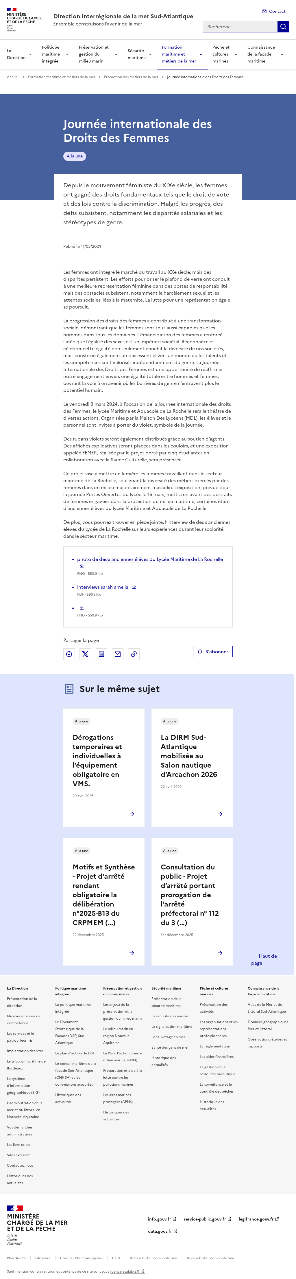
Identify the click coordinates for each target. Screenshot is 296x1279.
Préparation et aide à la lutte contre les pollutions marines (122, 1077)
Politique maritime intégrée (51, 54)
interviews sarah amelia (103, 586)
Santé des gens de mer (170, 1047)
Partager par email (117, 654)
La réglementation (215, 1046)
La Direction (16, 54)
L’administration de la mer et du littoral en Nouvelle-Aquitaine (24, 1110)
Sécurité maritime (137, 54)
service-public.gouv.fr (205, 1219)
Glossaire (43, 1258)
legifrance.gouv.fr (256, 1219)
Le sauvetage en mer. (168, 1037)
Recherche (283, 26)
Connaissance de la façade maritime (261, 54)
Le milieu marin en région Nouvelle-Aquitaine (118, 1035)
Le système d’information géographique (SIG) (23, 1085)
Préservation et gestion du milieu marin (94, 54)
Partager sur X (85, 654)
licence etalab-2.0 (124, 1271)
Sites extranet (18, 1155)
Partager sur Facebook (69, 654)
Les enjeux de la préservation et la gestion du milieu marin (122, 1011)
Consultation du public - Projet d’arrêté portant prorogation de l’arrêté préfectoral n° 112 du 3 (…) (190, 895)
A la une (75, 156)
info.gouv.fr (159, 1219)
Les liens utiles (18, 1144)
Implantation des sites (25, 1051)
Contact (277, 11)
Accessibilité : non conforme (153, 1258)
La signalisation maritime (171, 1026)
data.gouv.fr (160, 1231)
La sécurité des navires (169, 1016)
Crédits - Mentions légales (81, 1258)
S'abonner (213, 651)
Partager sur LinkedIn (101, 654)
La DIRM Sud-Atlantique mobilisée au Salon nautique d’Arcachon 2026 (189, 756)
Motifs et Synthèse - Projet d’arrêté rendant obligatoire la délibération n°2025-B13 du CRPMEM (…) (104, 895)
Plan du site (16, 1258)
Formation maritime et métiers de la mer (179, 54)
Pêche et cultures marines (221, 54)
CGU (116, 1258)
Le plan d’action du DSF (75, 1053)
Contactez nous (20, 1165)
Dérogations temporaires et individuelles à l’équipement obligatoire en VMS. (97, 760)
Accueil (13, 77)
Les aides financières (217, 1056)
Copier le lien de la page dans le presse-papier (134, 654)
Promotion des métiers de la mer (131, 77)
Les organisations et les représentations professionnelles (219, 1028)
